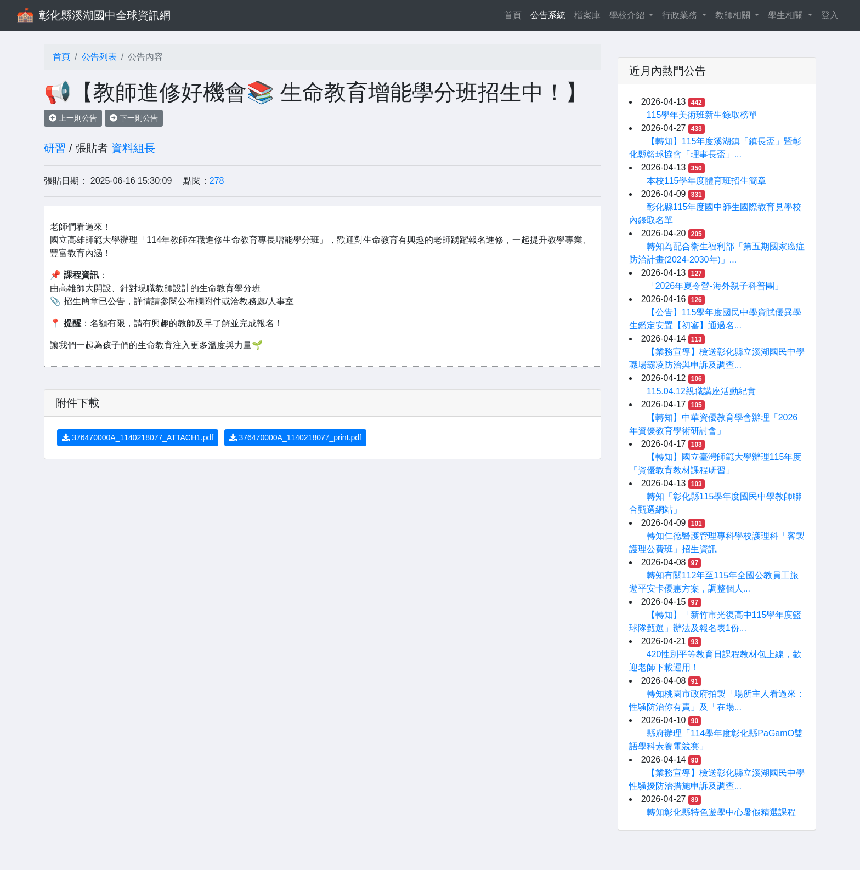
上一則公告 (73, 117)
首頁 (515, 14)
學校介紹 (628, 15)
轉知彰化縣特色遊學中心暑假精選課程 (721, 812)
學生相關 (786, 15)
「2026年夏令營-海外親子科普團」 (715, 286)
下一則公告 (134, 117)
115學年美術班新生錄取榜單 (702, 115)
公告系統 (547, 15)
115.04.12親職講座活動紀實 (701, 391)
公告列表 (99, 56)
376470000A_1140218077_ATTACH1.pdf (137, 437)
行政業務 (680, 15)
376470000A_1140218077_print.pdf (295, 437)
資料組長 (133, 148)
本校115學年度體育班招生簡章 (707, 180)
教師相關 (733, 15)
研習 (55, 148)
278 (217, 180)
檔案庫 (587, 15)
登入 (830, 15)
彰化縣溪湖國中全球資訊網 (105, 15)
